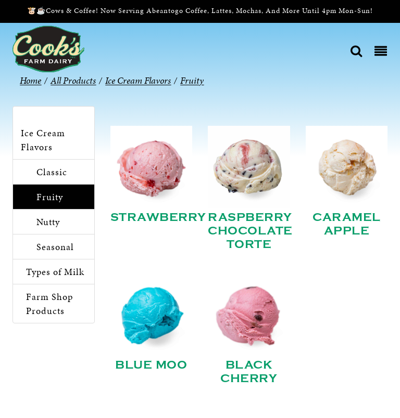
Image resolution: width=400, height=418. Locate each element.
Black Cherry (248, 371)
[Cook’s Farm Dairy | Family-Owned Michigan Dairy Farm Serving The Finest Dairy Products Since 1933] (48, 48)
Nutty (48, 221)
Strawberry (158, 217)
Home (30, 80)
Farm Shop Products (49, 303)
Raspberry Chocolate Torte (250, 231)
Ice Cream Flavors (43, 139)
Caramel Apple (346, 224)
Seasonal (55, 246)
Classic (51, 171)
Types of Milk (55, 271)
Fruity (49, 196)
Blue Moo (151, 365)
